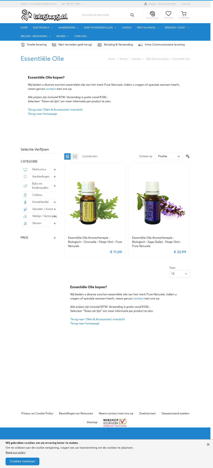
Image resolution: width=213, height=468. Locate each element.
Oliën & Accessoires (157, 59)
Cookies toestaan (22, 461)
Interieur (136, 59)
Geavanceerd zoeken (175, 413)
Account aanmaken (167, 4)
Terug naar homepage (42, 114)
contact (51, 89)
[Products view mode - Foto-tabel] (67, 156)
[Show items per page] (179, 274)
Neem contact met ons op (116, 413)
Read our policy (16, 452)
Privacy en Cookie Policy (37, 413)
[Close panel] (208, 444)
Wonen (124, 59)
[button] (40, 150)
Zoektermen (147, 413)
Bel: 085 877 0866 (71, 4)
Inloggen (152, 4)
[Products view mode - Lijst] (75, 156)
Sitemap (92, 422)
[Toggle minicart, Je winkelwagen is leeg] (184, 15)
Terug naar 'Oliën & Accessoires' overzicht (55, 109)
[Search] (132, 15)
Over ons (186, 4)
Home (111, 59)
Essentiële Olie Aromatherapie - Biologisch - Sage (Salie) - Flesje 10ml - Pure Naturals (156, 242)
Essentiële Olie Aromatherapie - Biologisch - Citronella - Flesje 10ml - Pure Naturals (95, 242)
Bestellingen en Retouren (76, 413)
